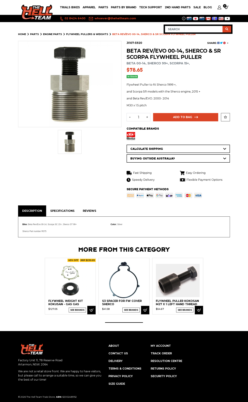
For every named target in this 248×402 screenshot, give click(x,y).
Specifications (62, 210)
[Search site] (227, 29)
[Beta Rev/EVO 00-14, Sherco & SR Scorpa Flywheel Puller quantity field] (138, 117)
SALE (197, 7)
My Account (161, 345)
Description (32, 210)
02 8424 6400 (72, 19)
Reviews (89, 210)
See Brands (77, 310)
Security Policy (164, 376)
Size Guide (116, 383)
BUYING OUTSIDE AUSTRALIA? (178, 158)
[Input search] (194, 29)
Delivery (115, 361)
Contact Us (118, 353)
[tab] (32, 210)
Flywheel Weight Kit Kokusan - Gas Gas (65, 302)
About (113, 345)
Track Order (161, 353)
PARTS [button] (103, 7)
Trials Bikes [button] (70, 7)
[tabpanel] (70, 286)
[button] (225, 117)
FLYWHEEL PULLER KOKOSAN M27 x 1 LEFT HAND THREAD (177, 302)
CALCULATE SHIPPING (178, 149)
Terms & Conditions (124, 368)
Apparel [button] (89, 7)
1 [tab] (124, 322)
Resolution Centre (166, 361)
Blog (208, 7)
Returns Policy (163, 368)
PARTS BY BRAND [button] (123, 7)
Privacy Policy (120, 376)
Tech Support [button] (150, 7)
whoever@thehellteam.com (112, 19)
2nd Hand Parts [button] (178, 7)
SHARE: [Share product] (216, 43)
